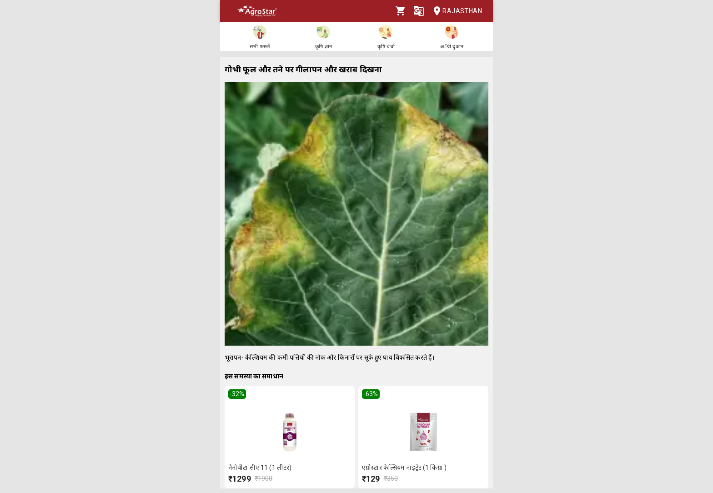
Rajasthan (455, 11)
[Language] (419, 11)
